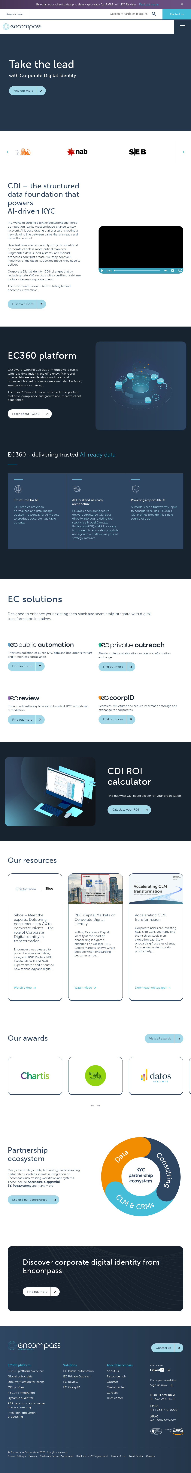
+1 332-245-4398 (162, 1399)
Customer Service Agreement (56, 1456)
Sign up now (158, 1385)
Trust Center (136, 1456)
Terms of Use (118, 1456)
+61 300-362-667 (163, 1420)
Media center (116, 1387)
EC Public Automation (78, 1371)
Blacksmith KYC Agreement (92, 1456)
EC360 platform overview (26, 1371)
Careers (112, 1392)
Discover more (23, 304)
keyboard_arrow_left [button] (7, 152)
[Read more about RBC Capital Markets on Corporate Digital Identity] (95, 937)
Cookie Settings (17, 1456)
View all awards (160, 1038)
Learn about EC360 (26, 414)
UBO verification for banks (26, 1382)
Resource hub (116, 1376)
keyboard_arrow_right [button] (183, 152)
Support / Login (15, 14)
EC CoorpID (71, 1387)
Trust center (115, 1398)
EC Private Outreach (77, 1376)
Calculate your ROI (125, 809)
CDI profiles (16, 1387)
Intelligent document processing (22, 1414)
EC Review (70, 1382)
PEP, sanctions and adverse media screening (26, 1405)
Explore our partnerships (29, 1199)
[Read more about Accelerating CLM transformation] (156, 937)
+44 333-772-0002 (163, 1409)
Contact (112, 1382)
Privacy (33, 1456)
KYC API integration (21, 1392)
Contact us (176, 14)
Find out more (149, 4)
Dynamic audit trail (21, 1398)
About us (113, 1371)
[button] (92, 1105)
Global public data (20, 1376)
